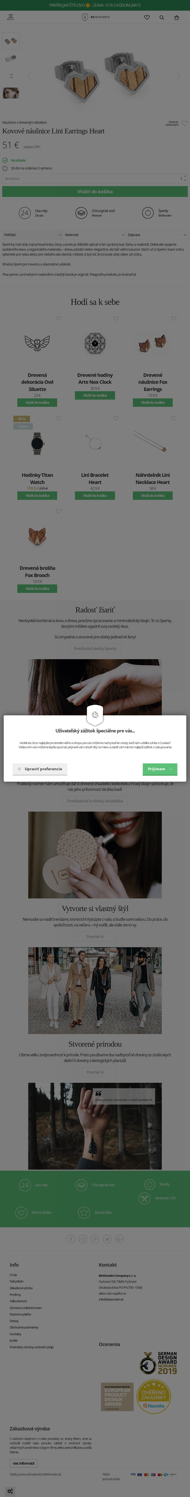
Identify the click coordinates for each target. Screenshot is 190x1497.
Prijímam (160, 768)
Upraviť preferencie (40, 768)
